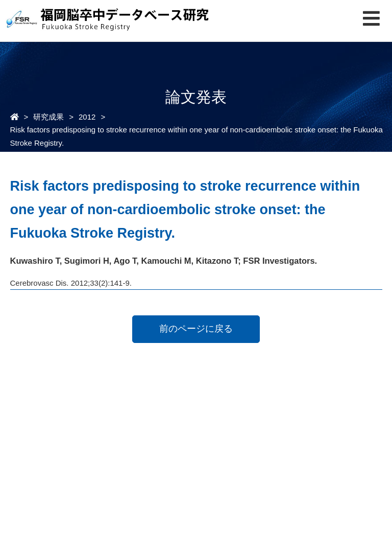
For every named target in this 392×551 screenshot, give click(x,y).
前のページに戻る (196, 329)
